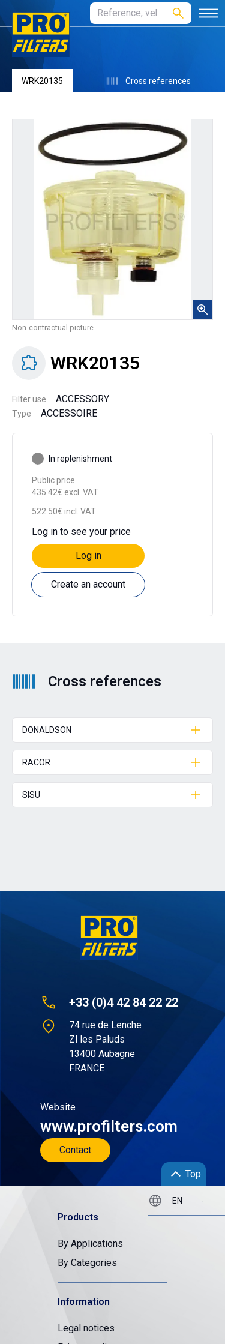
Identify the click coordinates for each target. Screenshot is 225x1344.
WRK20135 (42, 81)
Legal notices (86, 1328)
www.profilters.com (109, 1126)
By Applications (90, 1243)
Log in (88, 555)
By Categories (87, 1262)
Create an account (88, 584)
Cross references (148, 81)
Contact (75, 1150)
